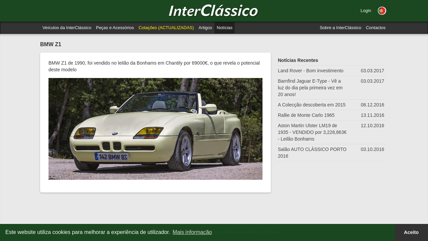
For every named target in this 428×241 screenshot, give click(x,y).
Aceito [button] (411, 232)
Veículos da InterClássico (66, 27)
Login (365, 10)
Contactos (376, 27)
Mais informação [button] (192, 232)
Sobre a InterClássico (340, 27)
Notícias (224, 27)
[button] (382, 10)
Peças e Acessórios (115, 27)
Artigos (205, 27)
